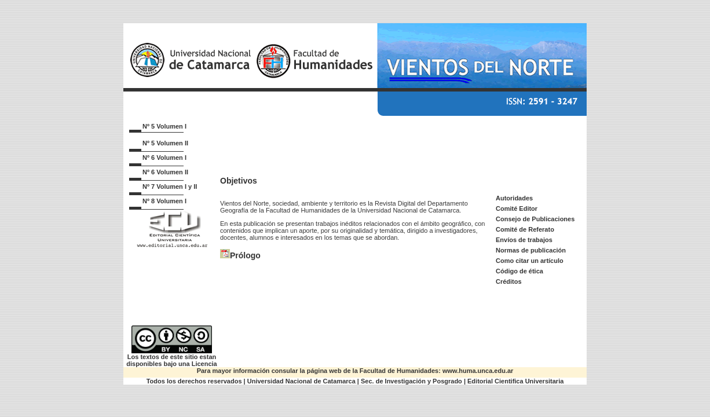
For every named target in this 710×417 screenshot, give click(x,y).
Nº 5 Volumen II (165, 143)
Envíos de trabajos (524, 239)
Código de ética (519, 271)
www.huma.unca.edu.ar (477, 370)
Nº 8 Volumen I (164, 200)
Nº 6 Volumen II (165, 172)
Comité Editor (516, 208)
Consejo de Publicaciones (535, 218)
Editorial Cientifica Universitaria (515, 381)
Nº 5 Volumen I (164, 126)
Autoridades (514, 198)
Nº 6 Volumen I (164, 157)
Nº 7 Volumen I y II (169, 186)
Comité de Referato (525, 229)
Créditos (509, 281)
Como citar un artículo (529, 260)
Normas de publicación (531, 250)
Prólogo (245, 255)
